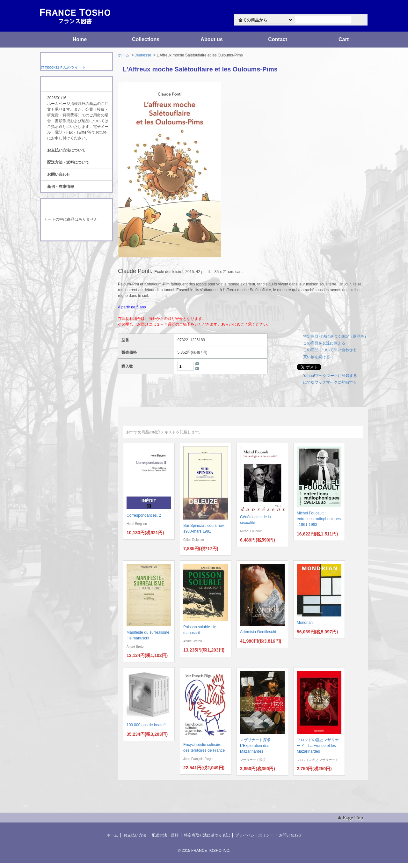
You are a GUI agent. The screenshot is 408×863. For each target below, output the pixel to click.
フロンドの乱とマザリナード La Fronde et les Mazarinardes (318, 746)
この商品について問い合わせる (330, 350)
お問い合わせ (58, 174)
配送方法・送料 (165, 835)
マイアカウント (349, 7)
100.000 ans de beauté (146, 725)
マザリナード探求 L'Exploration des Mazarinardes (257, 746)
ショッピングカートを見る (76, 232)
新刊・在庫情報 (60, 186)
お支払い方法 (134, 835)
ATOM (70, 259)
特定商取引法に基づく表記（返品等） (335, 336)
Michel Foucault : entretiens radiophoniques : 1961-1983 (319, 519)
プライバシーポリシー (254, 835)
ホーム (123, 55)
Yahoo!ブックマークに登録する (330, 375)
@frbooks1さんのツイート (63, 67)
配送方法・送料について (68, 162)
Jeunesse (143, 55)
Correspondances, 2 (144, 515)
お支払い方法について (66, 150)
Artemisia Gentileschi (258, 632)
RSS (66, 253)
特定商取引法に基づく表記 (207, 835)
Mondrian (305, 622)
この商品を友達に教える (324, 343)
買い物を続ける (316, 357)
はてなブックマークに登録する (330, 382)
